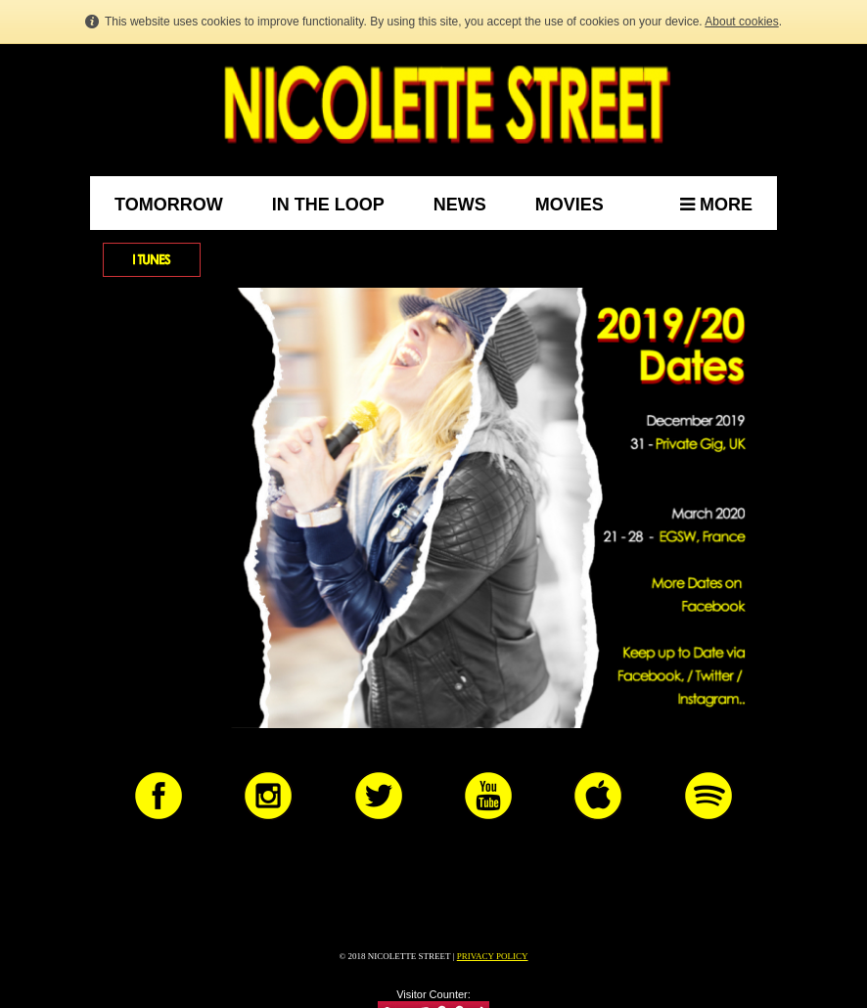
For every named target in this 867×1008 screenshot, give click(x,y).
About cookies (741, 21)
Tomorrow (168, 204)
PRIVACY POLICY (492, 956)
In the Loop (328, 204)
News (460, 204)
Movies (569, 204)
